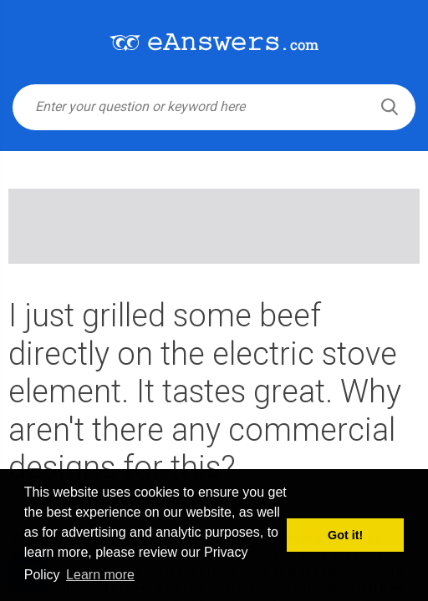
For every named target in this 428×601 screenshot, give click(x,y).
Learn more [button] (100, 575)
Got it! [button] (345, 535)
